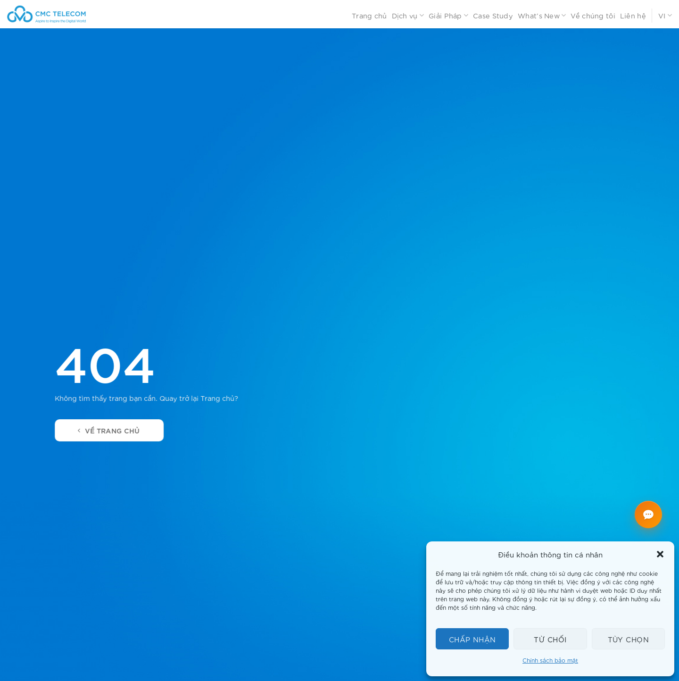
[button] (660, 554)
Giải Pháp (448, 15)
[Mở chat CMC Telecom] (648, 514)
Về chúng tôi (593, 15)
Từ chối (550, 639)
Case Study (493, 15)
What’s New (542, 15)
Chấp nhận (472, 639)
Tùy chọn (628, 639)
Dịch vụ (408, 15)
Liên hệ (633, 15)
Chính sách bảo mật (550, 660)
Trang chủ (369, 15)
